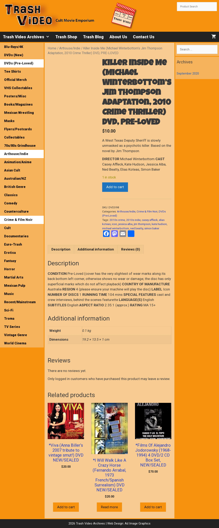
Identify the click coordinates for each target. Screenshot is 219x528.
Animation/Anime (18, 162)
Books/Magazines (18, 104)
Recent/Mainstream (20, 302)
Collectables (14, 137)
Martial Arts (13, 277)
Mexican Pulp (14, 286)
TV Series (12, 327)
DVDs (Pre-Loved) (18, 63)
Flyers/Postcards (18, 129)
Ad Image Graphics (137, 523)
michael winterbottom (115, 228)
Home (52, 48)
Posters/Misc (15, 96)
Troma (9, 319)
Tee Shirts (12, 71)
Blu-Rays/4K (13, 47)
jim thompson (142, 224)
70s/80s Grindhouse (20, 146)
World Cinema (15, 343)
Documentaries (16, 236)
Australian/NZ (15, 179)
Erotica (10, 253)
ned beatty (136, 228)
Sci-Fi (8, 310)
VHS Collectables (18, 88)
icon (114, 224)
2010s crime (117, 219)
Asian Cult (12, 170)
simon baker (151, 228)
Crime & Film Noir (147, 211)
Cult (7, 228)
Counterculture (16, 211)
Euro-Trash (13, 244)
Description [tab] (60, 249)
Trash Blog (93, 36)
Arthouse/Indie (69, 48)
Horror (9, 269)
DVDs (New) (13, 55)
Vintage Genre (15, 335)
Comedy (10, 203)
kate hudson (159, 224)
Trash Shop (66, 36)
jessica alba (125, 224)
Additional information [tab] (96, 249)
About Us (118, 36)
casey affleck (150, 219)
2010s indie (133, 219)
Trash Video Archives (27, 37)
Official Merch (15, 80)
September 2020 (188, 73)
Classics (11, 195)
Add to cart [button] (66, 507)
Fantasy (10, 261)
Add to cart (115, 187)
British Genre (15, 187)
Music (9, 294)
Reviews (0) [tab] (130, 249)
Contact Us (143, 36)
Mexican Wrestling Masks (19, 117)
